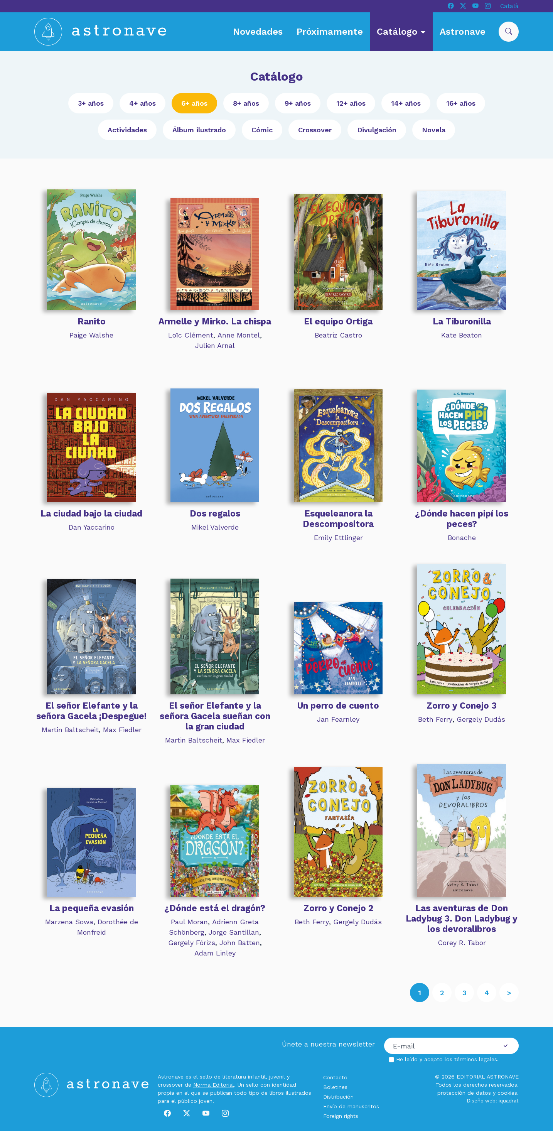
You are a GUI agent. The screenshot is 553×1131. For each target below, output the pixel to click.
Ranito (92, 321)
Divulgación (376, 130)
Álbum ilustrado (199, 130)
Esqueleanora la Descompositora (338, 518)
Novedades (258, 31)
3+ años (91, 103)
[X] (463, 6)
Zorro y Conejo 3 (462, 706)
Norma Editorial (213, 1085)
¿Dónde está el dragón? (214, 908)
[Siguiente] (509, 992)
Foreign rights (340, 1116)
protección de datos (464, 1093)
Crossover (315, 130)
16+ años (460, 103)
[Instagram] (488, 6)
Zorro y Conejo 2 (338, 908)
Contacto (335, 1077)
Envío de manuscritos (351, 1106)
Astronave (463, 31)
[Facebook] (451, 6)
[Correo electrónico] (438, 1046)
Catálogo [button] (398, 31)
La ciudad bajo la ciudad (91, 513)
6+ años (194, 103)
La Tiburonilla (462, 321)
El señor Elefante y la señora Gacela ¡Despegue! (91, 711)
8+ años (246, 103)
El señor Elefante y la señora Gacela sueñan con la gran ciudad (215, 716)
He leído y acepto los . (447, 1059)
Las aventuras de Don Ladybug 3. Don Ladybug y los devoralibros (462, 918)
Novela (433, 130)
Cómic (262, 130)
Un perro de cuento (338, 706)
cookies (507, 1093)
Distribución (338, 1097)
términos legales (475, 1059)
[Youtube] (475, 6)
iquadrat (509, 1101)
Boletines (335, 1087)
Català (509, 6)
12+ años (351, 103)
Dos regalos (215, 513)
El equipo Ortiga (338, 321)
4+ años (142, 103)
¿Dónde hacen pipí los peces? (461, 518)
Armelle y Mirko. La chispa (214, 321)
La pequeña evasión (91, 908)
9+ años (298, 103)
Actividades (127, 130)
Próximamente (330, 31)
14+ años (406, 103)
